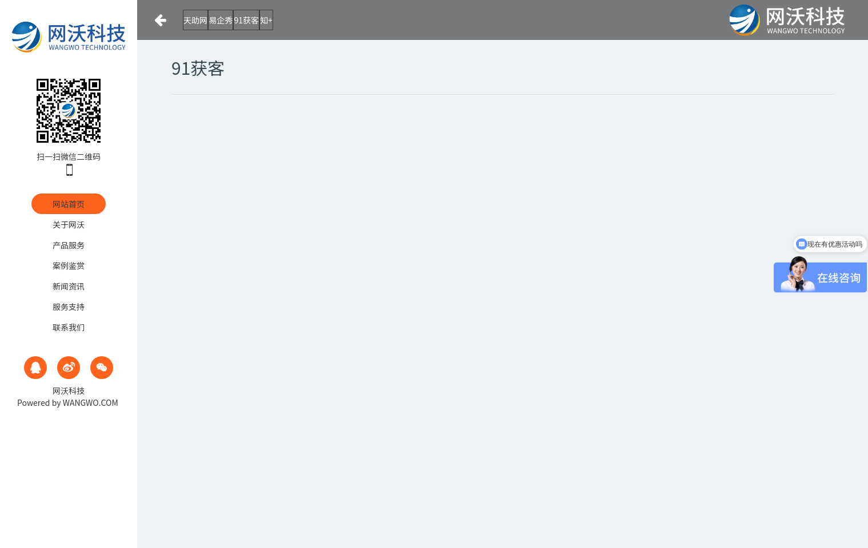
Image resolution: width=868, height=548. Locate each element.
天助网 (204, 20)
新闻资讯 (69, 286)
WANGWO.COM (90, 402)
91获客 (300, 20)
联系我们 (69, 327)
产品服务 (69, 245)
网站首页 (69, 203)
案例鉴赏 (69, 265)
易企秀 (252, 20)
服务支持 (69, 306)
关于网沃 (69, 224)
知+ (343, 20)
